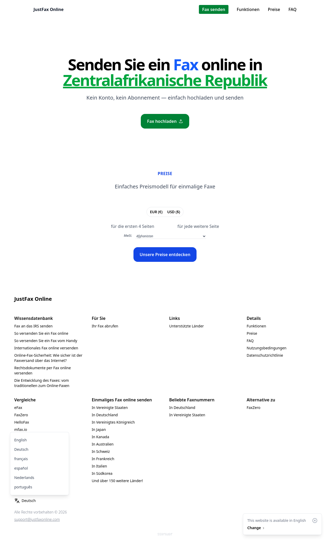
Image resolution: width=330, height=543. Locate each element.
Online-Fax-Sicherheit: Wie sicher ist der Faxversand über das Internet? (48, 358)
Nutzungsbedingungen (267, 347)
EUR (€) (156, 211)
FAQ (292, 9)
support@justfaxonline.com (37, 519)
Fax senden (213, 9)
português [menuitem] (23, 486)
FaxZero (21, 414)
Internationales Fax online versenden (46, 347)
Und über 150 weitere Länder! (117, 480)
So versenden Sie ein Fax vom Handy (45, 340)
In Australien (103, 444)
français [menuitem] (21, 458)
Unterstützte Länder (186, 326)
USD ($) (173, 211)
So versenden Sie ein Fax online (41, 333)
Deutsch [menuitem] (21, 449)
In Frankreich (103, 458)
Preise (274, 9)
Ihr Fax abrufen (105, 326)
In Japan (99, 429)
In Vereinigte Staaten (110, 407)
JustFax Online (48, 9)
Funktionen (248, 9)
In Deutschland (105, 414)
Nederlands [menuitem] (24, 477)
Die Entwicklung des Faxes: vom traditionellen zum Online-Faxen (41, 383)
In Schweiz (101, 451)
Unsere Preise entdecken (165, 254)
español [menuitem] (21, 468)
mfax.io (20, 429)
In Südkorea (102, 473)
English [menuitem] (20, 439)
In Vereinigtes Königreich (113, 422)
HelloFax (21, 422)
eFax (18, 407)
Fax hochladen (165, 121)
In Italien (99, 466)
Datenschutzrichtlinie (265, 355)
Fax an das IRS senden (33, 326)
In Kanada (100, 436)
